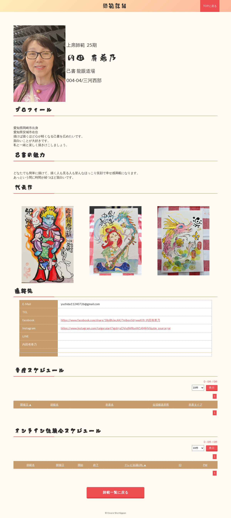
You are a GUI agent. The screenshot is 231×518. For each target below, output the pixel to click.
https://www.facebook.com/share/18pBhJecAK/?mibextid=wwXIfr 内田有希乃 (110, 320)
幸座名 (109, 404)
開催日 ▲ (26, 404)
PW (205, 465)
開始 (80, 465)
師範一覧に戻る (115, 492)
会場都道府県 (161, 404)
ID (180, 465)
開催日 (60, 465)
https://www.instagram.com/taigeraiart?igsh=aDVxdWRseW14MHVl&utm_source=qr (116, 328)
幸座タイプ (195, 404)
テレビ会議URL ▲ (135, 465)
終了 (96, 465)
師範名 (54, 404)
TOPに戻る (210, 5)
